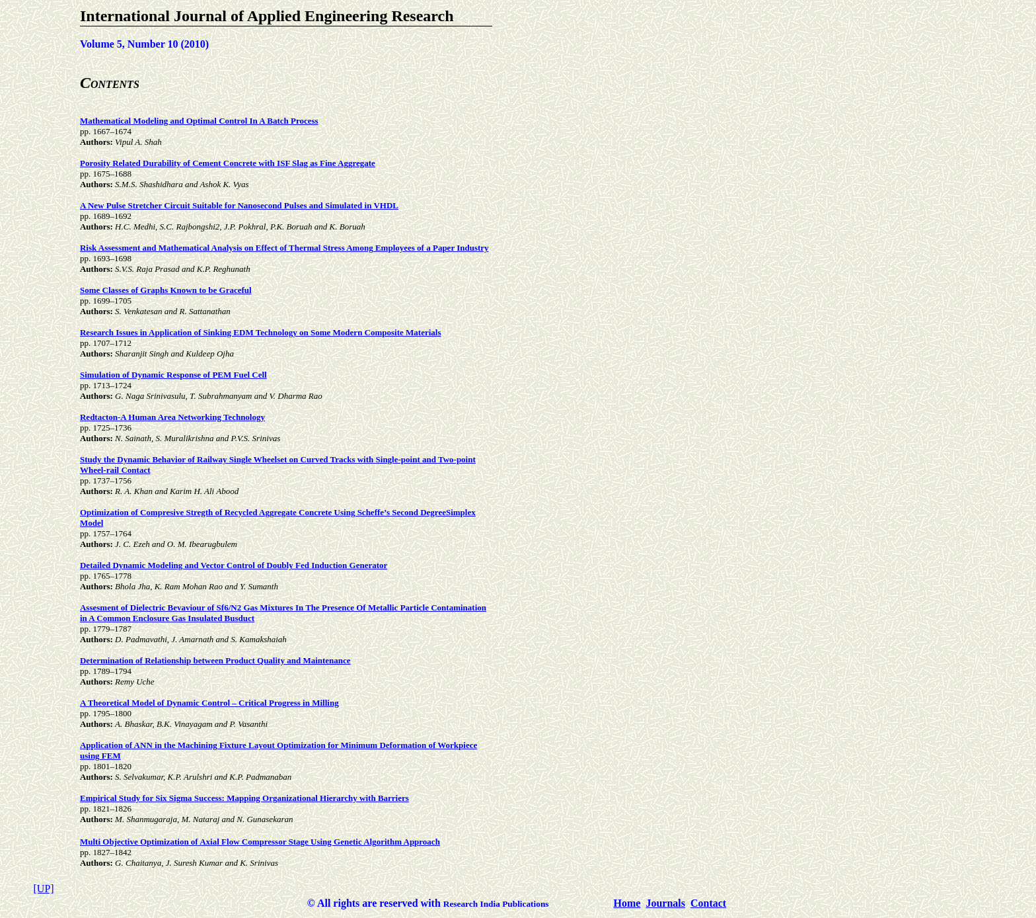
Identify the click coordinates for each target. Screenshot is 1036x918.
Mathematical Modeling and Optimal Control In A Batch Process (199, 121)
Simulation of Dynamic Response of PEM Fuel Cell (173, 375)
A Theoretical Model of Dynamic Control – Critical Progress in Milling (209, 703)
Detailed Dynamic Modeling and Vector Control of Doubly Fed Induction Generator (233, 565)
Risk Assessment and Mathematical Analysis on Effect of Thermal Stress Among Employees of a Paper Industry (284, 248)
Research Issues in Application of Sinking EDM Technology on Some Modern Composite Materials (260, 332)
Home (627, 903)
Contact (708, 903)
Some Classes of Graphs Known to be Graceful (166, 290)
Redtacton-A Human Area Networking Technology (172, 417)
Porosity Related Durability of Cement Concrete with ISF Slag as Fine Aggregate (227, 163)
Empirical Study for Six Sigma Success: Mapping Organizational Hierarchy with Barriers (244, 798)
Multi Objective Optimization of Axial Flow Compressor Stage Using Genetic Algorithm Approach (260, 842)
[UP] (44, 888)
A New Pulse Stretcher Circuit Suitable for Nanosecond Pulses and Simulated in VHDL (239, 205)
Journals (665, 903)
